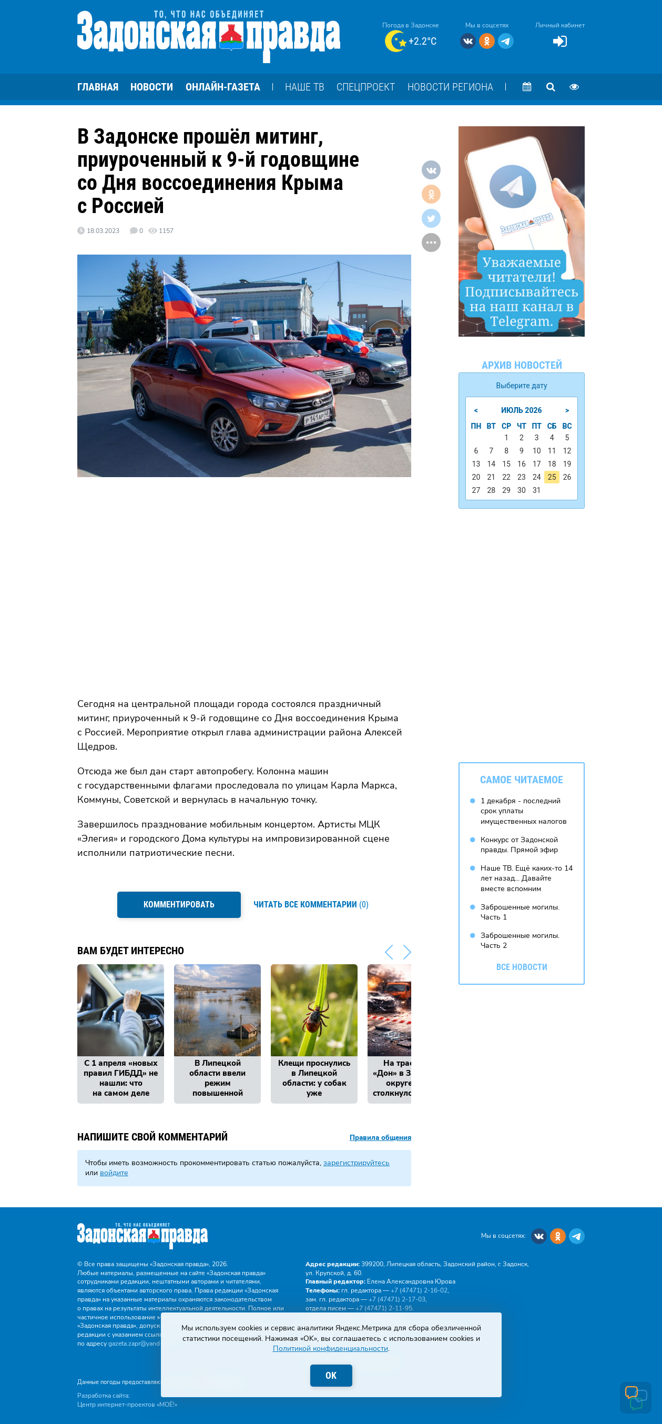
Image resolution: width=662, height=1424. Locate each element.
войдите (114, 1172)
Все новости (521, 967)
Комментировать (179, 905)
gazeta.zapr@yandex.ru (141, 1342)
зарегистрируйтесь (356, 1162)
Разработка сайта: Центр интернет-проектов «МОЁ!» (127, 1399)
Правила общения (380, 1137)
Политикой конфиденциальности (330, 1349)
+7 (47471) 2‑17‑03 (397, 1298)
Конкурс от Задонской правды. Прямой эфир (519, 844)
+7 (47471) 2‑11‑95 (383, 1307)
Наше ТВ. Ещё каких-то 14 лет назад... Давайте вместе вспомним (527, 878)
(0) (311, 904)
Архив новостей (522, 365)
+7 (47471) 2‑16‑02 (419, 1290)
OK (331, 1375)
